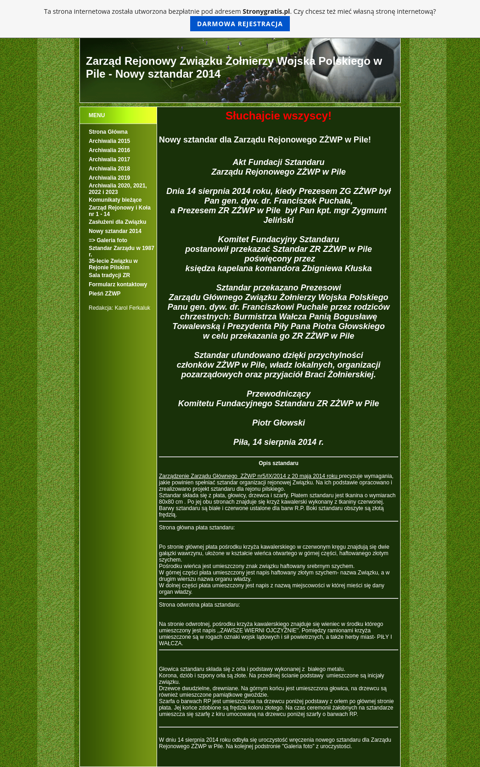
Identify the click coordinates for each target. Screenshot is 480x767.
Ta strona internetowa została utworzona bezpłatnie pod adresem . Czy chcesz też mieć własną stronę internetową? (240, 19)
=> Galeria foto (108, 240)
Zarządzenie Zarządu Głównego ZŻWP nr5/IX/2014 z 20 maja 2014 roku (249, 476)
